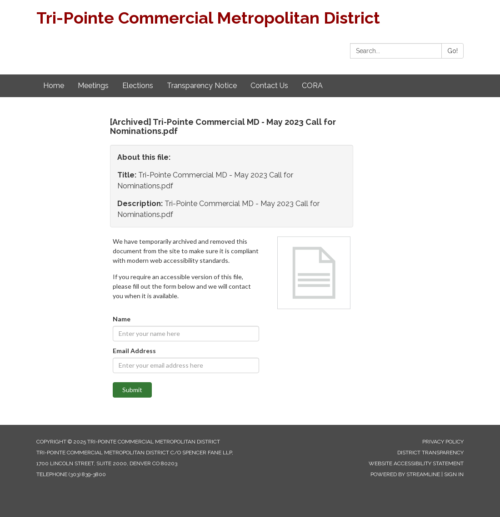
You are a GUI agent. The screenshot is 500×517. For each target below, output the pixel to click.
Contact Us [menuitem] (269, 85)
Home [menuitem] (53, 85)
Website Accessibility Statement (416, 463)
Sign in (454, 474)
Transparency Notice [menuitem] (202, 85)
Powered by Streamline (405, 474)
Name (121, 319)
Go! (452, 50)
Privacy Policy (443, 441)
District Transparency (430, 452)
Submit (132, 390)
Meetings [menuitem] (93, 85)
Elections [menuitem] (137, 85)
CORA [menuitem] (312, 85)
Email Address (134, 351)
